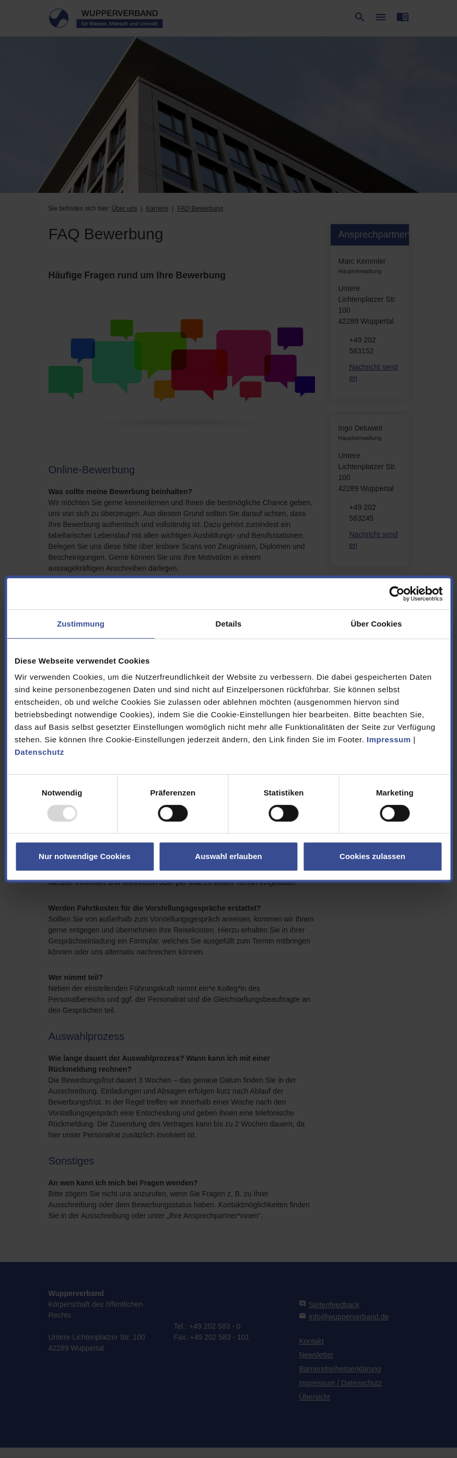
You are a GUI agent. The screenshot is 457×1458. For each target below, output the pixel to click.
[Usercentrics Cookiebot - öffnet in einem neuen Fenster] (396, 594)
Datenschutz (39, 752)
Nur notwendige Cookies (85, 856)
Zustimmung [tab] (80, 623)
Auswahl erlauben (228, 856)
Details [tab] (229, 623)
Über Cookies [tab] (376, 623)
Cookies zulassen (372, 856)
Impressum (389, 739)
